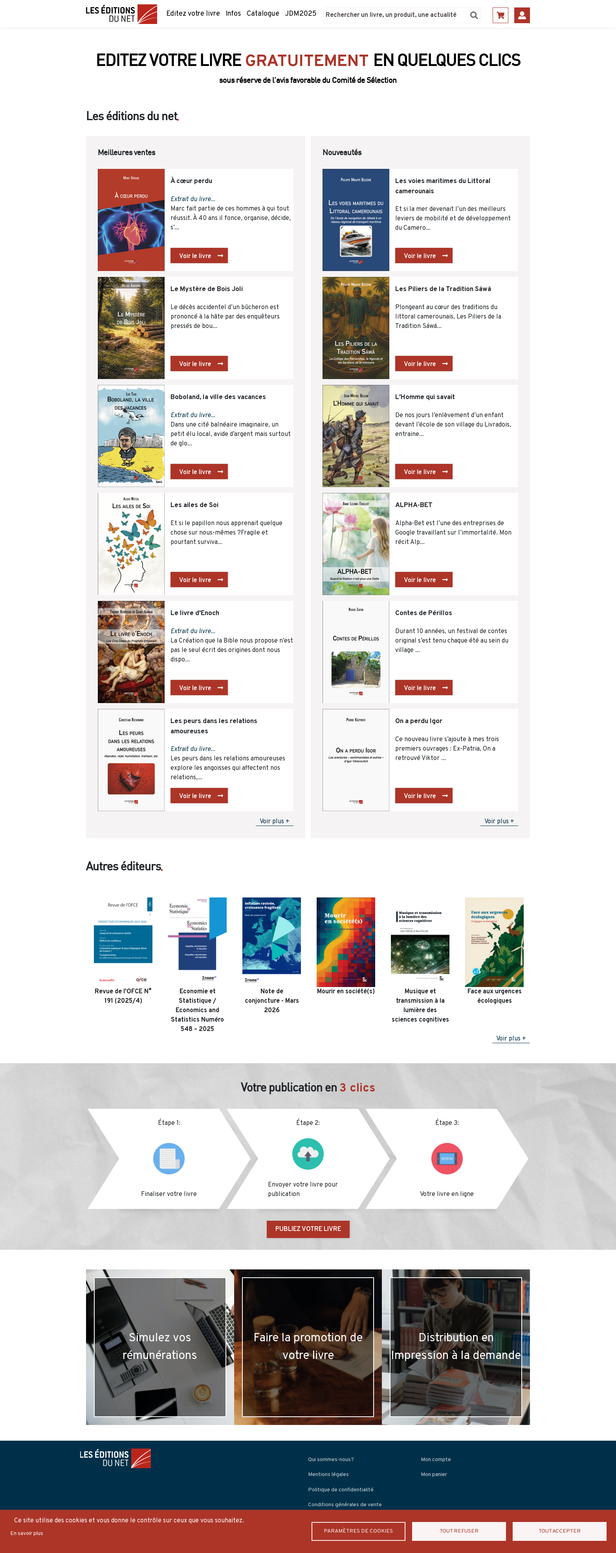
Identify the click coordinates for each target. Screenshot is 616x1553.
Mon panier (434, 1474)
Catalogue (263, 13)
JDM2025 (301, 13)
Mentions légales (328, 1474)
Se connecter (522, 15)
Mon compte (436, 1459)
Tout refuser (459, 1531)
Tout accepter (560, 1531)
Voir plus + (275, 822)
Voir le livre (195, 256)
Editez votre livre (193, 13)
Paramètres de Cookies (358, 1531)
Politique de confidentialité (341, 1490)
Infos (233, 13)
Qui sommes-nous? (331, 1459)
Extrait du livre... (192, 199)
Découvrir (304, 75)
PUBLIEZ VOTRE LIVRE (308, 1229)
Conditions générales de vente (345, 1505)
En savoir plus (26, 1533)
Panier (500, 15)
